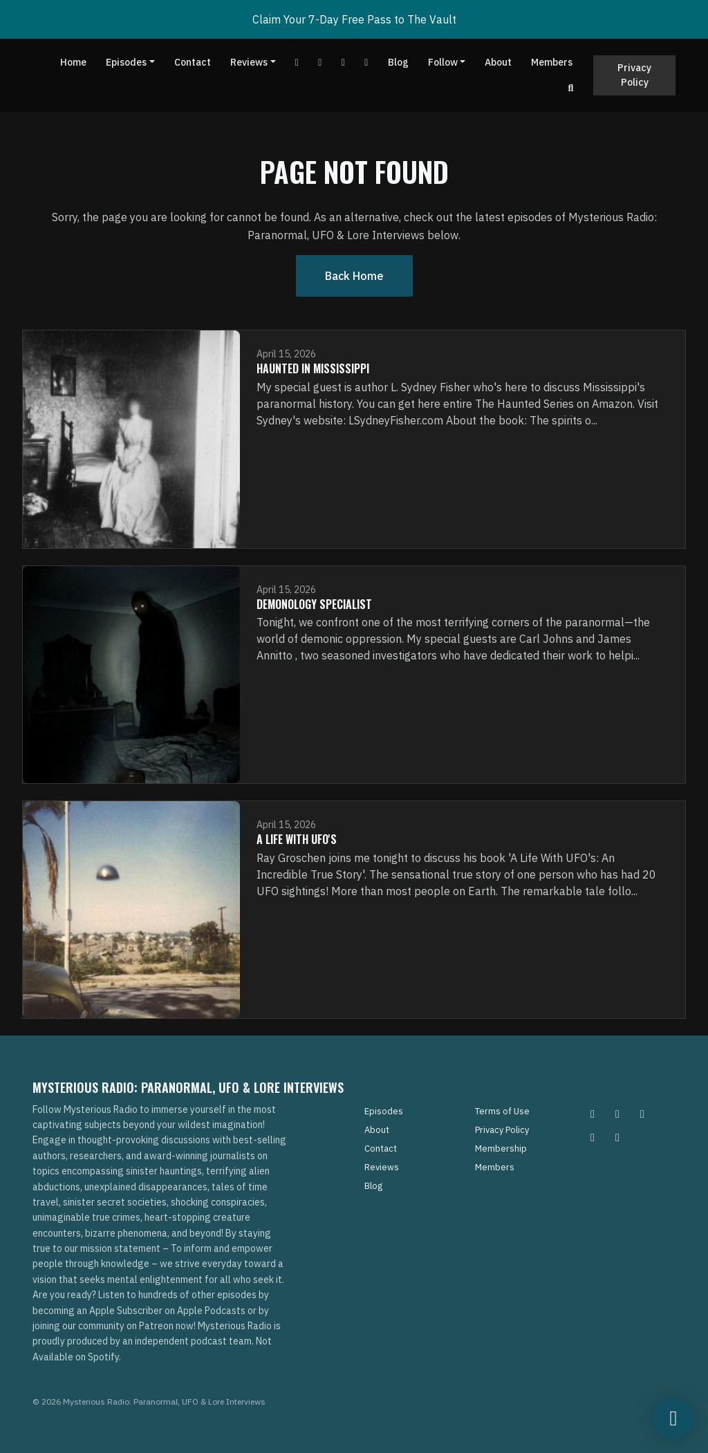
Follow (443, 62)
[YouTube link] (297, 62)
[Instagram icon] (592, 1113)
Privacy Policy (634, 75)
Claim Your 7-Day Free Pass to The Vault (354, 19)
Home (73, 62)
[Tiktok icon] (592, 1137)
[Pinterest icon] (617, 1113)
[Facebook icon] (642, 1113)
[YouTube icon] (617, 1137)
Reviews (249, 62)
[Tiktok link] (343, 62)
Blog (398, 62)
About (498, 62)
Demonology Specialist (314, 604)
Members (551, 62)
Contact (192, 62)
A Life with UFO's (297, 839)
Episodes (126, 62)
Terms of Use (502, 1111)
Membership (501, 1148)
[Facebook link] (320, 62)
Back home (354, 276)
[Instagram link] (366, 62)
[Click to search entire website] (571, 88)
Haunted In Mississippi (313, 368)
